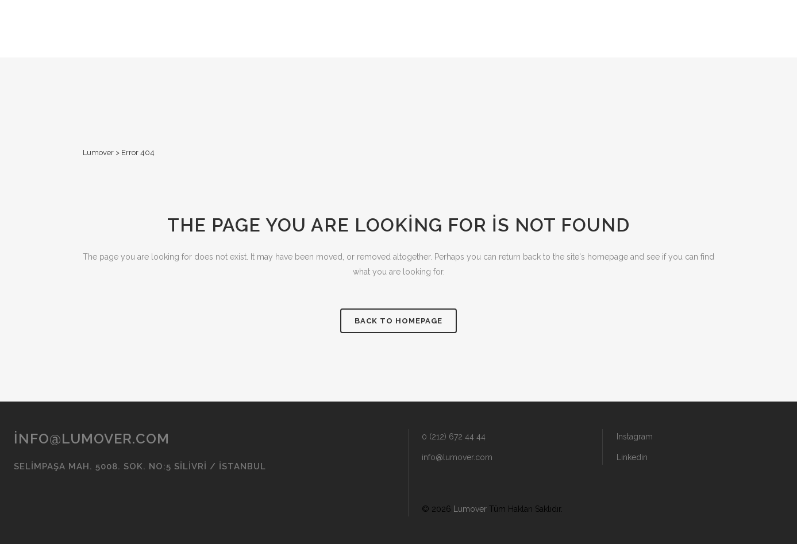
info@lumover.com (92, 438)
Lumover (98, 152)
